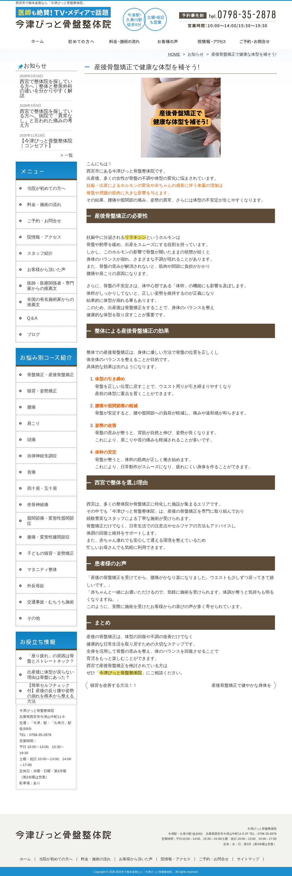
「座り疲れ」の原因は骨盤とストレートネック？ (50, 658)
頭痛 (31, 439)
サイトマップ (248, 859)
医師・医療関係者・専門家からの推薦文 (50, 286)
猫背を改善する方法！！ (113, 685)
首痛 (31, 472)
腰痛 (31, 407)
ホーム (37, 41)
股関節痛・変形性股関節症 (50, 521)
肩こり (33, 423)
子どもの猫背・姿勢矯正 (50, 553)
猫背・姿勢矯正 (42, 391)
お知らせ (196, 54)
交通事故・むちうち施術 (50, 602)
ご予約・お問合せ (255, 41)
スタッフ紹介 (40, 253)
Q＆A (32, 318)
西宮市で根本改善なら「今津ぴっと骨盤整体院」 (145, 871)
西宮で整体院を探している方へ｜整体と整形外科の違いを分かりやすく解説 (46, 88)
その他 (33, 618)
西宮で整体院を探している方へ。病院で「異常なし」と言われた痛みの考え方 (46, 118)
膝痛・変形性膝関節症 (48, 537)
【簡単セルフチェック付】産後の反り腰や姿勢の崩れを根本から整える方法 (50, 693)
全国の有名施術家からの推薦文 (50, 302)
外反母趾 (35, 585)
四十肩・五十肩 (42, 488)
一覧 (68, 155)
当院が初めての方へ (81, 41)
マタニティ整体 (42, 569)
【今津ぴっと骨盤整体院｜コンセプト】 (46, 143)
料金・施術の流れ (124, 41)
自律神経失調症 (42, 456)
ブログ (33, 334)
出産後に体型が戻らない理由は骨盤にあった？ (50, 675)
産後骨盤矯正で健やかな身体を (241, 685)
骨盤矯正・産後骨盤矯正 (50, 374)
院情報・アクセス (211, 41)
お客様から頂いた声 (168, 41)
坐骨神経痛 (37, 504)
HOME (174, 54)
